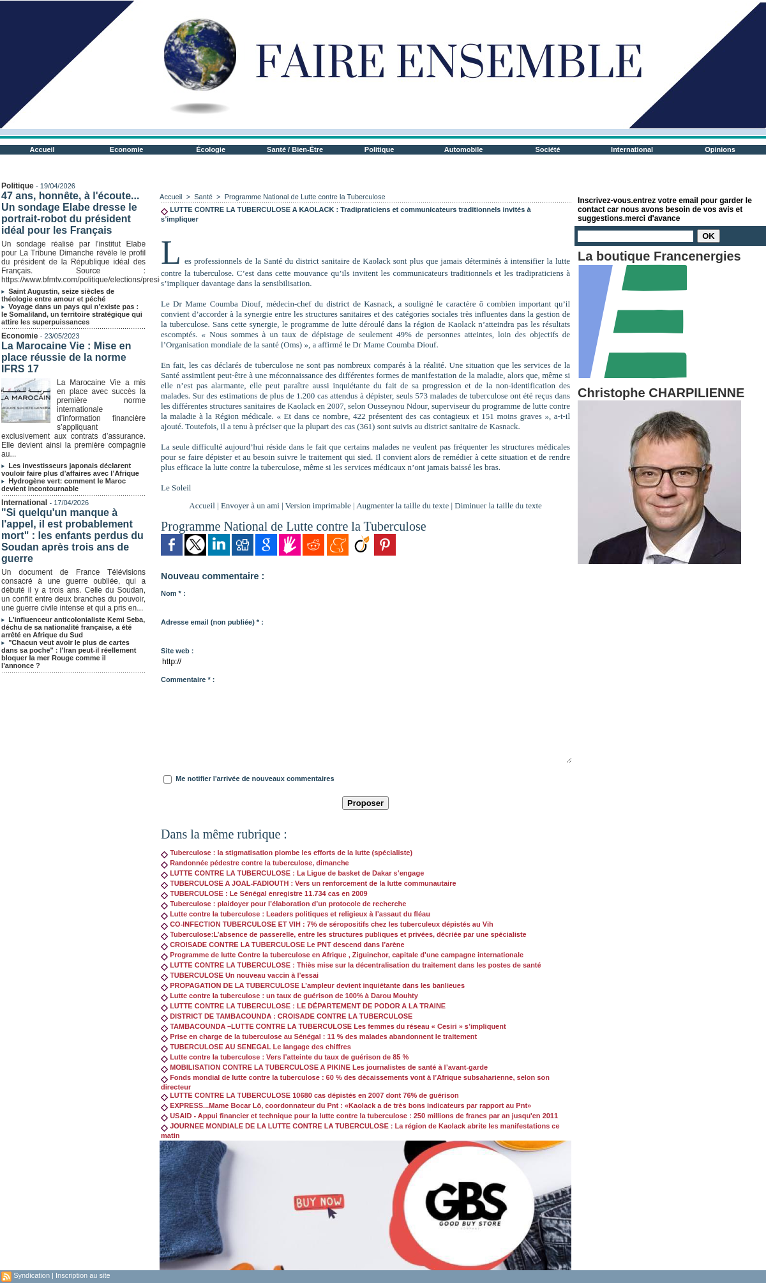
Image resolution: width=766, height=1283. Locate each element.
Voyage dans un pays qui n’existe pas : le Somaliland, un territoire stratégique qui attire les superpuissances (71, 314)
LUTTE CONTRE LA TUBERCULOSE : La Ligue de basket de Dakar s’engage (292, 873)
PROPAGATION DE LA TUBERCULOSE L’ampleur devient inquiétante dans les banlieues (313, 985)
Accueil (42, 149)
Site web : (177, 651)
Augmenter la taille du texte (402, 505)
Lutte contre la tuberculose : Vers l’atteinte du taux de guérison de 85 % (285, 1057)
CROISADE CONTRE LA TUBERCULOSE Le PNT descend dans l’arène (283, 944)
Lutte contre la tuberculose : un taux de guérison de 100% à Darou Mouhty (289, 995)
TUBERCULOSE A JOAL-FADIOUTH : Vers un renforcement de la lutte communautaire (308, 883)
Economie (127, 149)
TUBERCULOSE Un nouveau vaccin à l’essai (240, 975)
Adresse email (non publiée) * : (212, 622)
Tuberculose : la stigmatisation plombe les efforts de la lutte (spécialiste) (286, 852)
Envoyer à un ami (250, 505)
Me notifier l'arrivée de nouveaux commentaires (255, 778)
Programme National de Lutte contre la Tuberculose (305, 197)
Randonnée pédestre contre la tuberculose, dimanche (255, 863)
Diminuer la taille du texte (497, 505)
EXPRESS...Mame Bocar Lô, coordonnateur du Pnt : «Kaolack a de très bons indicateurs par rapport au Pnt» (346, 1105)
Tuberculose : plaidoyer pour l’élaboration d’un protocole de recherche (283, 903)
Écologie (210, 149)
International (632, 149)
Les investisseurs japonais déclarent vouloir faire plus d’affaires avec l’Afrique (70, 469)
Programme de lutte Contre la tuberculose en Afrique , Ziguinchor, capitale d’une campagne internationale (342, 955)
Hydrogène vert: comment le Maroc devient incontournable (63, 484)
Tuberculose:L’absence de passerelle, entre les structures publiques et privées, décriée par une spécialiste (344, 934)
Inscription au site (83, 1275)
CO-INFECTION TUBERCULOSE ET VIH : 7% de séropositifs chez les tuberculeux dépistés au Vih (327, 924)
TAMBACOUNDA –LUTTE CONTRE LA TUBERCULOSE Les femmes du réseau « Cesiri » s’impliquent (333, 1026)
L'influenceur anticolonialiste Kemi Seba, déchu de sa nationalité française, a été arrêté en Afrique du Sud (73, 627)
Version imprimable (318, 505)
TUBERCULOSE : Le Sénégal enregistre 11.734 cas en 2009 (264, 893)
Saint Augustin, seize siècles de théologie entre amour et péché (57, 295)
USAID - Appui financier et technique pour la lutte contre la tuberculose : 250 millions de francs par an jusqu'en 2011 (359, 1116)
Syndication (31, 1275)
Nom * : (173, 593)
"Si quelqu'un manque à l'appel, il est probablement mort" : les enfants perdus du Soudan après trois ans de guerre (72, 535)
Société (548, 149)
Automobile (463, 149)
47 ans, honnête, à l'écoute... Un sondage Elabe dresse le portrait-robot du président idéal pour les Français (70, 213)
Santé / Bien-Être (295, 149)
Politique (379, 149)
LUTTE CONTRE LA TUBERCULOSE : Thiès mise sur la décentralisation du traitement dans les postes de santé (351, 965)
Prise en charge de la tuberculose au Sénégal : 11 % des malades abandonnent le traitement (319, 1036)
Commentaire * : (187, 679)
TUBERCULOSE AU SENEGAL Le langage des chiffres (256, 1047)
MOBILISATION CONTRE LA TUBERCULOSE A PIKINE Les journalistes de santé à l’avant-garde (324, 1067)
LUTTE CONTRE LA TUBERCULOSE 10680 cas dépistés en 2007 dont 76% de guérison (310, 1095)
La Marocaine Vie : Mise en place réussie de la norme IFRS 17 (66, 357)
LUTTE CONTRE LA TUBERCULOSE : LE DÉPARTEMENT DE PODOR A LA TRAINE (303, 1006)
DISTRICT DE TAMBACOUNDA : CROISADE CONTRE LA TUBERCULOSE (286, 1016)
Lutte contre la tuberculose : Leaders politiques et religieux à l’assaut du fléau (295, 914)
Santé (204, 197)
